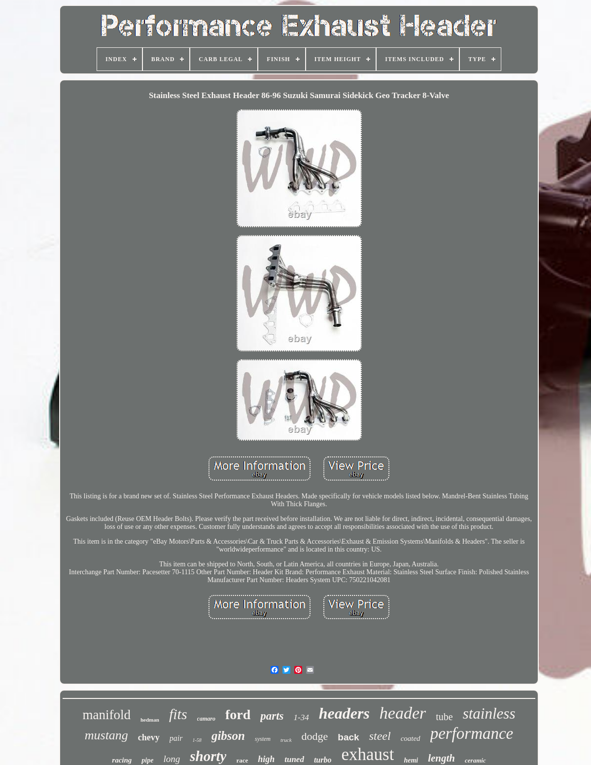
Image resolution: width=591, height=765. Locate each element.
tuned (294, 759)
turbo (323, 760)
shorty (208, 756)
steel (380, 736)
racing (122, 760)
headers (344, 713)
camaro (206, 718)
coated (410, 738)
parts (271, 716)
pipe (147, 760)
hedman (149, 720)
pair (176, 738)
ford (237, 714)
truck (286, 740)
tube (444, 716)
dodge (315, 736)
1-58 (197, 740)
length (441, 758)
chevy (149, 737)
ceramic (475, 760)
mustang (106, 735)
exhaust (368, 754)
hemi (411, 760)
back (348, 737)
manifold (107, 714)
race (242, 760)
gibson (228, 735)
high (266, 759)
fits (178, 714)
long (171, 759)
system (263, 738)
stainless (489, 713)
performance (472, 733)
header (403, 713)
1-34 (301, 717)
